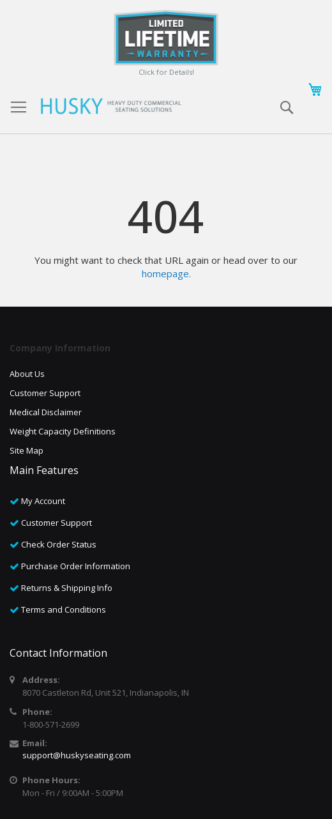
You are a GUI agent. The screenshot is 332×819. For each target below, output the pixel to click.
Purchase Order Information (75, 566)
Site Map (26, 450)
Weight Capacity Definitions (63, 431)
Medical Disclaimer (46, 412)
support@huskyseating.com (76, 755)
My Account (43, 501)
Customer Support (45, 393)
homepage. (166, 273)
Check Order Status (58, 544)
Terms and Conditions (63, 609)
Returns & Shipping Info (66, 587)
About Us (27, 373)
